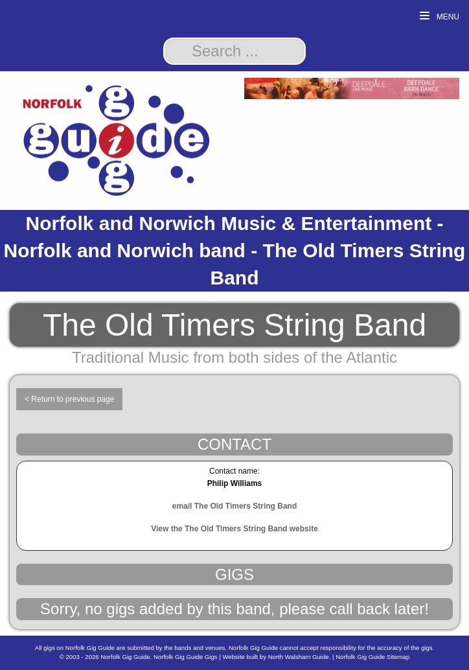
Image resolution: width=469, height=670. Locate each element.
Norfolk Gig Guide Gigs (186, 656)
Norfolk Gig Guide (125, 656)
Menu (439, 16)
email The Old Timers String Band (234, 506)
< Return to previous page (69, 399)
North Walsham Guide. (299, 656)
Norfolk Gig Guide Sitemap (372, 656)
